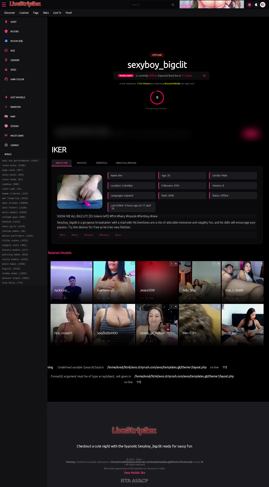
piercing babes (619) (15, 265)
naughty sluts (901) (14, 255)
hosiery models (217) (15, 260)
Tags (35, 12)
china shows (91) (12, 182)
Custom (24, 12)
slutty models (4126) (15, 271)
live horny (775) (12, 297)
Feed (68, 12)
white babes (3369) (14, 276)
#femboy (104, 235)
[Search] (150, 4)
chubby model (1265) (14, 286)
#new (118, 235)
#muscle (88, 235)
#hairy (75, 235)
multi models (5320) (14, 218)
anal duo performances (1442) (20, 161)
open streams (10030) (15, 208)
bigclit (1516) (11, 281)
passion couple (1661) (15, 292)
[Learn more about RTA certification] (126, 481)
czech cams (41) (12, 192)
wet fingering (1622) (15, 203)
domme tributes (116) (15, 197)
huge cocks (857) (12, 171)
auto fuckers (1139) (14, 213)
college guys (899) (14, 224)
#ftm (62, 235)
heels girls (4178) (14, 234)
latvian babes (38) (14, 239)
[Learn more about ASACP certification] (140, 481)
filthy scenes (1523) (15, 250)
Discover (9, 12)
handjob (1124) (11, 229)
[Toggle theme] (256, 4)
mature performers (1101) (17, 244)
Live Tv (57, 12)
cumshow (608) (10, 187)
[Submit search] (172, 4)
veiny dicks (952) (13, 176)
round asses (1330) (14, 166)
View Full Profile (126, 163)
